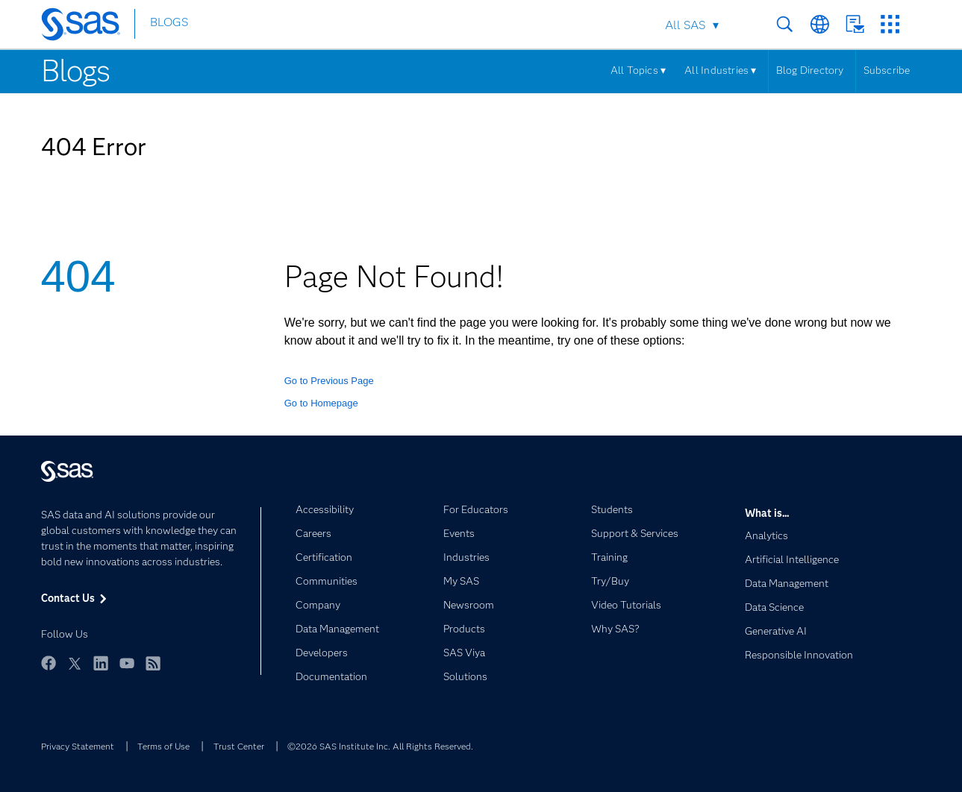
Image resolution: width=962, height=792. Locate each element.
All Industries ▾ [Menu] (720, 70)
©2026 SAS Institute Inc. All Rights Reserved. (380, 746)
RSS (153, 663)
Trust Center (238, 746)
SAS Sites (890, 24)
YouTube (126, 663)
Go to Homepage (321, 403)
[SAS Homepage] (87, 26)
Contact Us (855, 24)
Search (784, 24)
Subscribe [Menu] (887, 70)
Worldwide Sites (819, 24)
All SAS (685, 25)
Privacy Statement (77, 746)
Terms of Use (163, 746)
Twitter (74, 663)
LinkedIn (100, 663)
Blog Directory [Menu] (810, 70)
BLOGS (169, 25)
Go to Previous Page (329, 380)
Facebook (48, 663)
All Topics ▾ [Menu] (638, 70)
